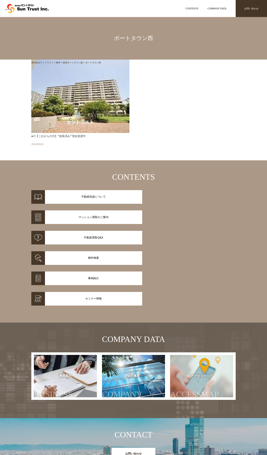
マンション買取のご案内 (146, 428)
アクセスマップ (201, 311)
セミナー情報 (182, 428)
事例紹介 (108, 428)
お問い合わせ (251, 8)
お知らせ (180, 424)
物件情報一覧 (110, 424)
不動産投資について (144, 424)
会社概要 (125, 311)
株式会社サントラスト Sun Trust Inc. (58, 416)
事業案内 (53, 311)
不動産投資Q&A (141, 433)
